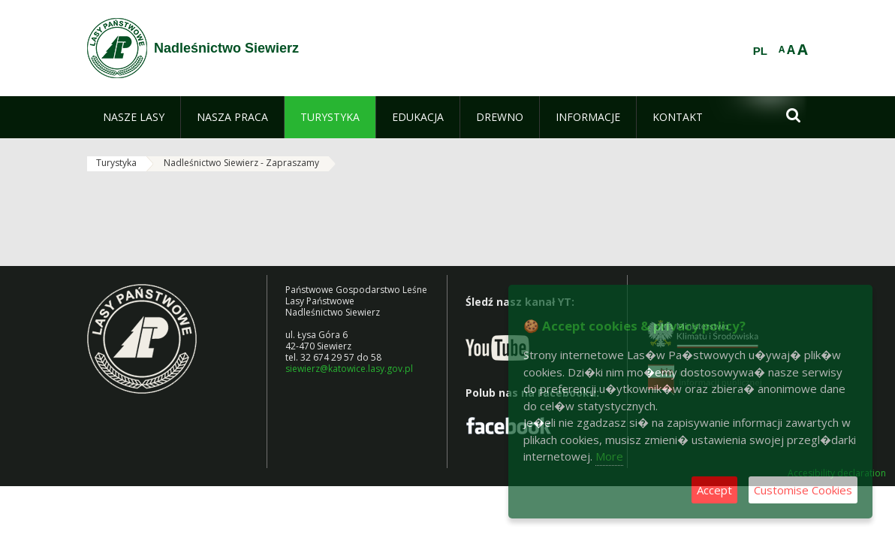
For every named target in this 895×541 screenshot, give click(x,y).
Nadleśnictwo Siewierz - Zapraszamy (241, 162)
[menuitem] (133, 117)
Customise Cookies (803, 489)
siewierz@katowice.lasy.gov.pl (349, 368)
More (609, 456)
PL (760, 51)
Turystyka (116, 162)
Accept (714, 489)
